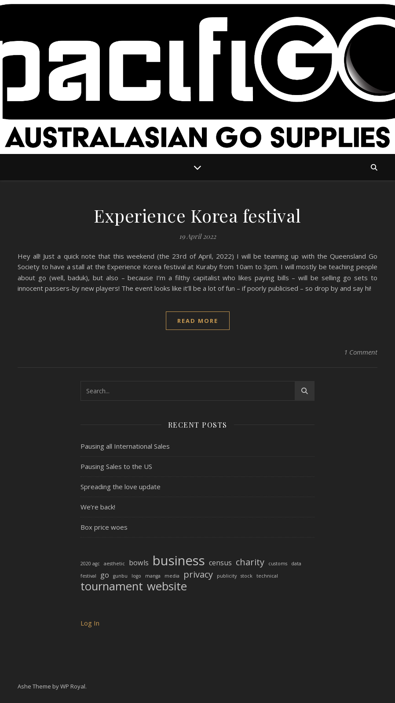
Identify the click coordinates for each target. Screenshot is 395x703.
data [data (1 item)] (296, 563)
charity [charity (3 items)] (250, 562)
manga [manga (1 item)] (153, 576)
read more (197, 321)
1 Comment (360, 352)
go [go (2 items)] (104, 575)
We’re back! (97, 506)
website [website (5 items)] (167, 586)
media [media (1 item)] (172, 576)
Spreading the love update (120, 486)
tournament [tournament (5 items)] (111, 586)
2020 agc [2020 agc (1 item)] (90, 563)
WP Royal (72, 686)
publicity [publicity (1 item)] (227, 576)
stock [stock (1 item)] (246, 576)
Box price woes (104, 527)
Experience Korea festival (197, 215)
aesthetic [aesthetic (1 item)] (114, 563)
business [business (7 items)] (179, 560)
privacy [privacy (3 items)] (198, 574)
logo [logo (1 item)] (136, 576)
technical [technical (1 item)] (267, 576)
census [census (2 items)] (220, 563)
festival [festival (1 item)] (88, 576)
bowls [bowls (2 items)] (139, 563)
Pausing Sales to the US (116, 466)
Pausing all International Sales (125, 446)
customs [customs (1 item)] (277, 563)
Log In (89, 623)
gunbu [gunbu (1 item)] (120, 576)
